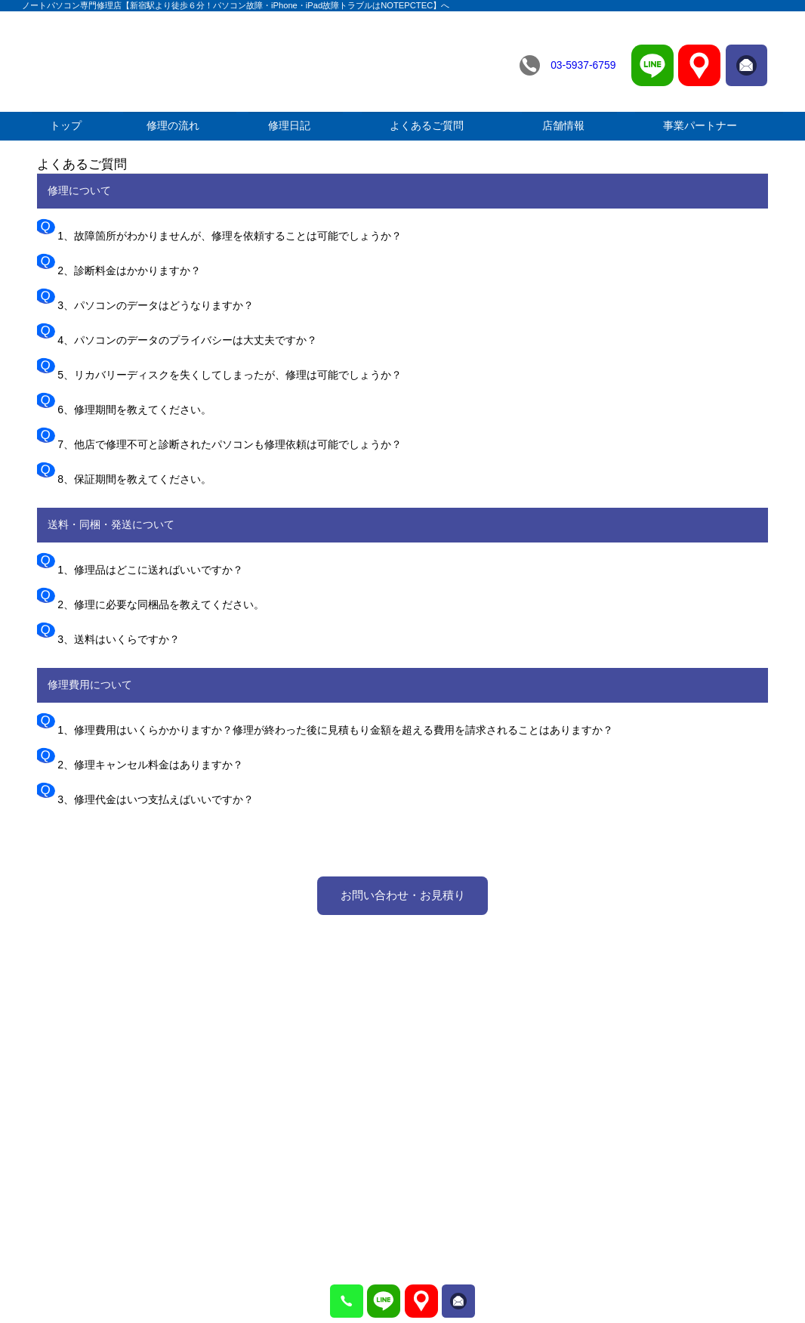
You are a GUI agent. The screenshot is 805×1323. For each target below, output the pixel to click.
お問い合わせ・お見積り (403, 895)
